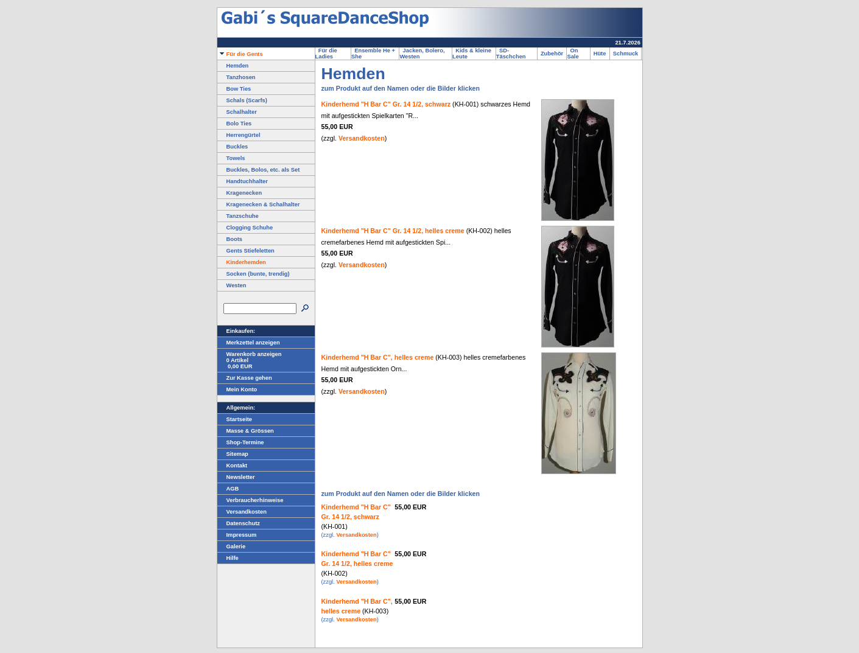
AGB (228, 489)
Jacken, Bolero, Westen (421, 53)
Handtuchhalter (242, 181)
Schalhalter (237, 112)
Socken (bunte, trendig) (253, 274)
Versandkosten (242, 512)
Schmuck (626, 54)
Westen (232, 285)
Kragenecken (239, 193)
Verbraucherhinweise (250, 500)
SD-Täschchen (512, 53)
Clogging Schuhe (245, 228)
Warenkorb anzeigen (249, 354)
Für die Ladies (326, 53)
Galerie (231, 546)
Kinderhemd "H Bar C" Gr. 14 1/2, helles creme (393, 230)
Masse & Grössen (245, 431)
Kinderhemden (241, 262)
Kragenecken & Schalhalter (258, 204)
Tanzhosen (236, 77)
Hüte (600, 54)
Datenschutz (238, 523)
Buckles (232, 147)
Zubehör (552, 54)
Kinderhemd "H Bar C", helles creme (377, 357)
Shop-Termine (240, 442)
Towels (231, 158)
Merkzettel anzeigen (248, 343)
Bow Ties (234, 89)
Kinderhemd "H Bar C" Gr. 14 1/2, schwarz (386, 104)
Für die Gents (240, 54)
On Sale (574, 53)
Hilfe (228, 558)
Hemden (233, 66)
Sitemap (232, 454)
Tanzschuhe (238, 216)
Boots (229, 239)
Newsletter (236, 477)
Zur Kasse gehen (244, 378)
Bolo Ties (234, 123)
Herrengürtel (239, 135)
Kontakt (232, 466)
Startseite (235, 419)
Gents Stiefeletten (246, 251)
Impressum (237, 535)
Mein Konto (237, 389)
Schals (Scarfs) (242, 100)
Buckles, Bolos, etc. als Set (258, 170)
